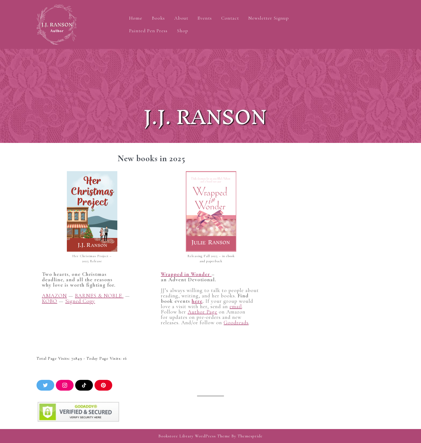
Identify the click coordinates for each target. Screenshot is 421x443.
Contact (230, 18)
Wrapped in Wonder (186, 274)
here (197, 301)
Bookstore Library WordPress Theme (194, 436)
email (236, 306)
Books (158, 18)
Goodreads (236, 322)
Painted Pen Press (148, 31)
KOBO (49, 301)
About (181, 18)
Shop (182, 31)
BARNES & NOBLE (99, 296)
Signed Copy (80, 301)
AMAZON (54, 296)
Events (205, 18)
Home (135, 18)
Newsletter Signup (268, 18)
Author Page (202, 312)
